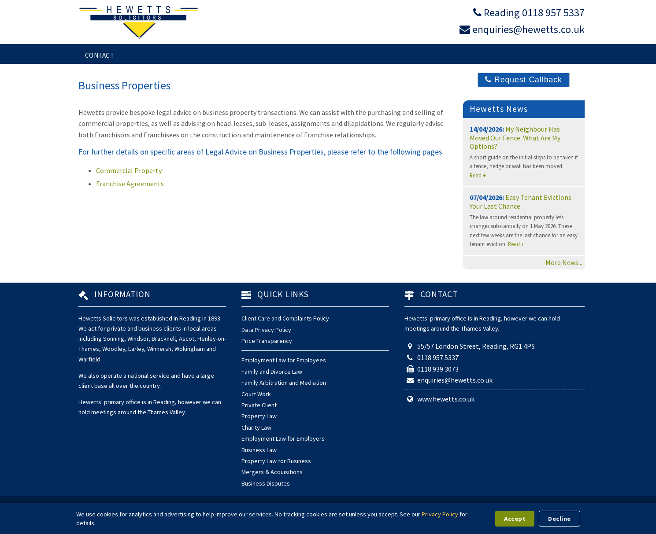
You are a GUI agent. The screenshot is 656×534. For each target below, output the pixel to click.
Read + (478, 175)
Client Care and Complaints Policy (285, 318)
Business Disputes (265, 483)
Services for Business (286, 40)
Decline (559, 519)
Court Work (256, 394)
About (496, 40)
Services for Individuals (172, 40)
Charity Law (256, 427)
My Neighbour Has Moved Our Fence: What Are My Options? (515, 137)
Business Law (259, 450)
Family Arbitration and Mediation (283, 383)
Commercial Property (129, 170)
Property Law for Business (276, 461)
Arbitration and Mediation (404, 40)
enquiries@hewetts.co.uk (528, 29)
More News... (563, 262)
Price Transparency (266, 341)
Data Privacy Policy (266, 330)
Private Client (259, 405)
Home (94, 40)
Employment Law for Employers (283, 438)
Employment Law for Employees (283, 360)
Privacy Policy (440, 514)
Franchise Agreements (130, 183)
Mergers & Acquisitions (272, 472)
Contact (100, 55)
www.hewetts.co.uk (445, 398)
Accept (515, 519)
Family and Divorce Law (271, 372)
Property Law (259, 416)
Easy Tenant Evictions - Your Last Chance (522, 201)
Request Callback (523, 79)
